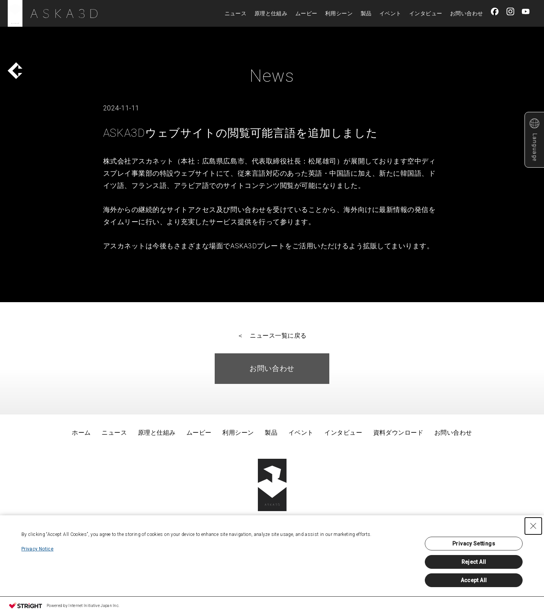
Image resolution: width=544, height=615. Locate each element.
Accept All (474, 580)
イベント (390, 13)
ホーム (81, 432)
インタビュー (425, 13)
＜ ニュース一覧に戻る (271, 335)
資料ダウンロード (398, 432)
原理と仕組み (271, 13)
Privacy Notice (37, 549)
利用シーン (339, 13)
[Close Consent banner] (533, 526)
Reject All (473, 562)
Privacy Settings (473, 544)
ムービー (306, 13)
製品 (366, 13)
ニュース (236, 13)
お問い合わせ (466, 13)
